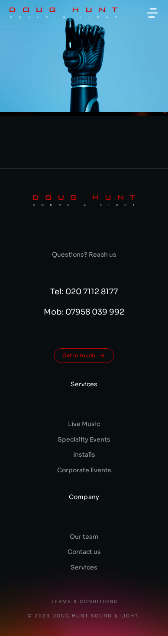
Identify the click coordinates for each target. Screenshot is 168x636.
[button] (152, 13)
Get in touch (84, 355)
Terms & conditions (84, 601)
